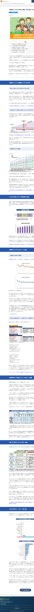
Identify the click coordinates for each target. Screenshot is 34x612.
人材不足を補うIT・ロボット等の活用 (18, 52)
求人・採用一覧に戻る (25, 590)
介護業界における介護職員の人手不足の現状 (19, 44)
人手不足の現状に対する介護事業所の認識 (19, 45)
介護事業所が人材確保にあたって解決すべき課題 (20, 48)
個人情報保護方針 (17, 608)
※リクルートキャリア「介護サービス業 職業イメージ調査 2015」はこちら (21, 372)
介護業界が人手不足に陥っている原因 (18, 47)
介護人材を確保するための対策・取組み (18, 50)
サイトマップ (17, 606)
